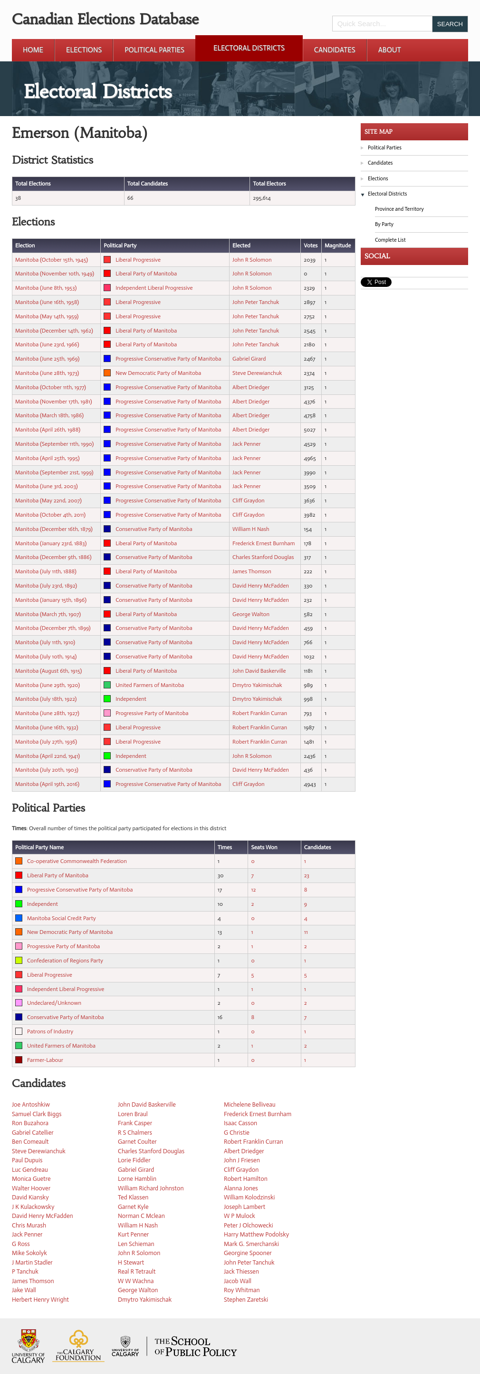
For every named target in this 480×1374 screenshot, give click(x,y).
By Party (384, 224)
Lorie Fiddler (134, 1160)
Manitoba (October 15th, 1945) (51, 259)
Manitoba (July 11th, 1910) (45, 642)
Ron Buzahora (30, 1123)
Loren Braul (133, 1114)
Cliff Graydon (248, 500)
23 (306, 875)
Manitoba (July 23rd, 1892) (46, 585)
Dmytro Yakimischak (257, 685)
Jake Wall (24, 1290)
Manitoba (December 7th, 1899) (53, 628)
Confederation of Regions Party (65, 960)
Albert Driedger (250, 387)
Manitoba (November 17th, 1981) (53, 401)
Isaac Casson (240, 1123)
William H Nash (250, 529)
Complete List (390, 240)
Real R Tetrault (136, 1271)
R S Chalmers (135, 1132)
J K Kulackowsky (33, 1206)
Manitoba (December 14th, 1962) (54, 330)
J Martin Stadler (32, 1262)
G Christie (237, 1132)
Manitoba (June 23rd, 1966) (47, 344)
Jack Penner (246, 444)
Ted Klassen (133, 1197)
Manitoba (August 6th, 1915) (48, 670)
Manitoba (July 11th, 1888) (46, 571)
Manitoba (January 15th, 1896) (50, 600)
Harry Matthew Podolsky (256, 1234)
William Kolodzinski (249, 1197)
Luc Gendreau (30, 1169)
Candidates (334, 50)
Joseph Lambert (244, 1206)
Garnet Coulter (137, 1141)
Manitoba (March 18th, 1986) (49, 415)
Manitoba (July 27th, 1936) (46, 741)
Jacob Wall (237, 1281)
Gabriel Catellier (33, 1132)
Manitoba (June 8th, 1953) (46, 288)
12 (253, 889)
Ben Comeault (30, 1141)
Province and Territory (399, 209)
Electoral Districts (249, 48)
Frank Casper (135, 1123)
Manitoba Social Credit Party (61, 918)
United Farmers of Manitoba (149, 685)
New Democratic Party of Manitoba (158, 373)
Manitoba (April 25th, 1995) (47, 458)
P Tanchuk (25, 1271)
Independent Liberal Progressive (153, 288)
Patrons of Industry (50, 1031)
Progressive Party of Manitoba (151, 713)
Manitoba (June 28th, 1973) (47, 373)
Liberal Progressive (138, 259)
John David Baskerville (259, 670)
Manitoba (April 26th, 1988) (47, 429)
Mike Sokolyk (29, 1252)
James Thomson (251, 571)
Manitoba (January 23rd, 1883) (50, 543)
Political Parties (154, 50)
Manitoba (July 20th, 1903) (46, 769)
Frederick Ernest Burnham (263, 543)
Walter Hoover (31, 1188)
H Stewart (131, 1262)
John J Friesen (242, 1160)
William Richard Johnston (151, 1188)
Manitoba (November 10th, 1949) (54, 273)
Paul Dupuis (27, 1160)
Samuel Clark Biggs (36, 1114)
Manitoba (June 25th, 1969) (47, 358)
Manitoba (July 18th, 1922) (46, 699)
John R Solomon (251, 259)
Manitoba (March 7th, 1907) (48, 614)
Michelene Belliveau (250, 1104)
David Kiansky (30, 1197)
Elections (84, 50)
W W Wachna (136, 1281)
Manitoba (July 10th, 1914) (46, 656)
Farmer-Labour (45, 1060)
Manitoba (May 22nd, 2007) (48, 500)
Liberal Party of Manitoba (146, 273)
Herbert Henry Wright (40, 1299)
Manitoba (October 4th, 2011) (50, 514)
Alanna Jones (241, 1188)
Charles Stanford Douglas (263, 557)
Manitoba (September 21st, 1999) (54, 472)
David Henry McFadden (260, 585)
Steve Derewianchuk (257, 373)
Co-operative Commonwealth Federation (77, 861)
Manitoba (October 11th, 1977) (50, 387)
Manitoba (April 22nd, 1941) (47, 756)
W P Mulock (239, 1215)
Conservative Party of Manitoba (153, 529)
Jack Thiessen (241, 1271)
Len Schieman (136, 1243)
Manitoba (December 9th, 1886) (53, 557)
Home (33, 50)
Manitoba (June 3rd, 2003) (46, 486)
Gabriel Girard (249, 358)
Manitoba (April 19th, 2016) (47, 784)
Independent (130, 699)
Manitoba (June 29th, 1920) (47, 685)
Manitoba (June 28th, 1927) (47, 713)
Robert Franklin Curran (259, 713)
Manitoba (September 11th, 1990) (54, 444)
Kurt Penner (133, 1234)
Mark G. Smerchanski (251, 1243)
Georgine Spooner (248, 1252)
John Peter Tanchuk (255, 302)
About (389, 50)
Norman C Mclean (141, 1215)
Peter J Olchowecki (248, 1225)
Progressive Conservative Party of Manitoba (168, 358)
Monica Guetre (31, 1178)
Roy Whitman (242, 1290)
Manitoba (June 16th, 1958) (47, 302)
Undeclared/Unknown (54, 1003)
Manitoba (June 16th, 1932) (46, 727)
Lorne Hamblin (137, 1178)
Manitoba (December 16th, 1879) (54, 529)
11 (306, 932)
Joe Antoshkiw (31, 1104)
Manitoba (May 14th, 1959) (46, 316)
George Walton (250, 614)
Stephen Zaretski (246, 1299)
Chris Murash (29, 1225)
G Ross (21, 1243)
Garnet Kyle (133, 1206)
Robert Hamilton (246, 1178)
